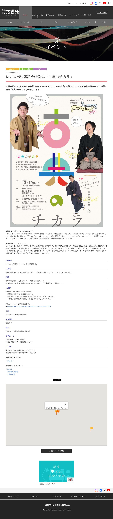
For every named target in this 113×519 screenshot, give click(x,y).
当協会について (72, 3)
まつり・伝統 (25, 22)
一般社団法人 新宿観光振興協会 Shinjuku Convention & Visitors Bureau (10, 12)
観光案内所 (84, 3)
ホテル (87, 22)
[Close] (65, 408)
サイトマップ (56, 496)
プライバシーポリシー (78, 496)
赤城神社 (10, 361)
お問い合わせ (100, 496)
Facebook (96, 3)
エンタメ (9, 22)
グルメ (56, 22)
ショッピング (72, 22)
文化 (40, 22)
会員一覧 (35, 496)
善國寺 (9, 369)
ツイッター (100, 3)
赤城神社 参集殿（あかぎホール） (57, 412)
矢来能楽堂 (11, 374)
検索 (109, 3)
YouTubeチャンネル (104, 3)
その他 (103, 22)
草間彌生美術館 (12, 372)
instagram (91, 3)
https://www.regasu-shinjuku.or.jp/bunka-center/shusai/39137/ (29, 306)
